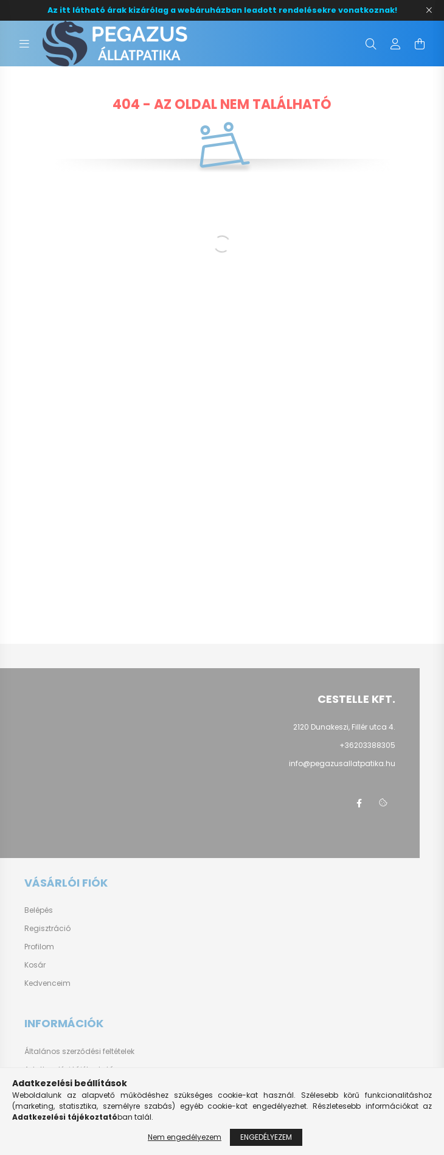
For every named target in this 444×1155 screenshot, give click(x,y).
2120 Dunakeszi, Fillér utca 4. (344, 727)
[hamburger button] (24, 44)
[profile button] (395, 44)
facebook (359, 803)
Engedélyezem (266, 1137)
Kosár (35, 965)
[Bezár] (429, 10)
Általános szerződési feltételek (79, 1051)
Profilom (39, 947)
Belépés (38, 910)
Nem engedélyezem (184, 1137)
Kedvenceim (47, 983)
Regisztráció (47, 928)
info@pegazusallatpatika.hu (342, 763)
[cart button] (420, 44)
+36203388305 (367, 745)
